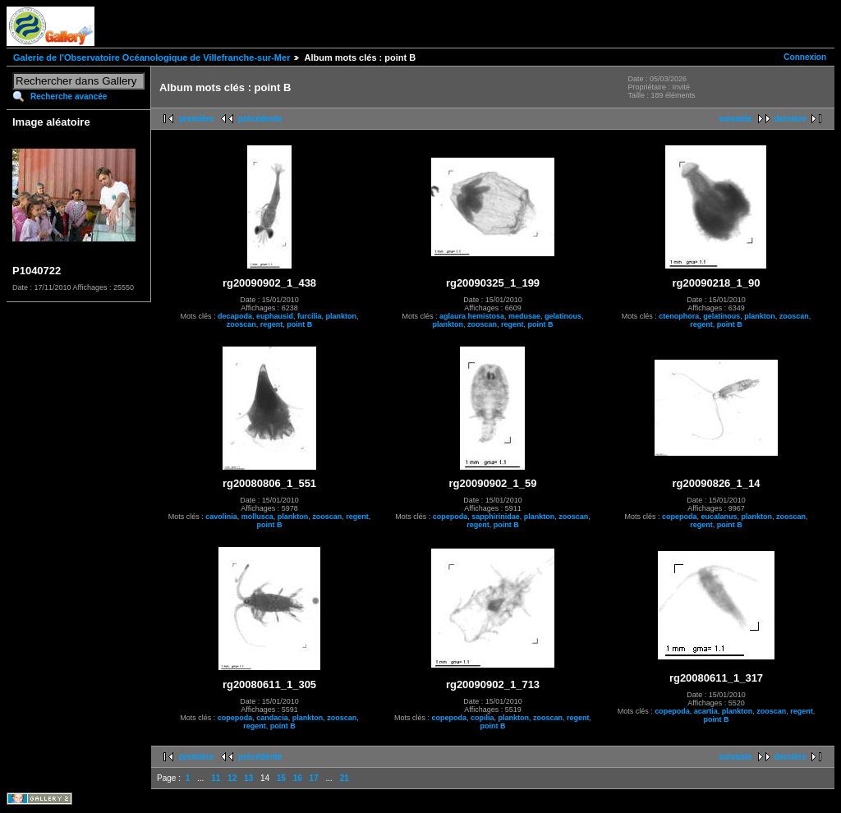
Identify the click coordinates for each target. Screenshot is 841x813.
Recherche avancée (68, 96)
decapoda (235, 316)
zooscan (241, 324)
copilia (482, 718)
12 (232, 778)
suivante (735, 118)
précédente (260, 118)
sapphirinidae (495, 516)
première (196, 118)
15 (281, 778)
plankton (341, 316)
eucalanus (719, 516)
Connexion (805, 57)
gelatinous (563, 316)
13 (248, 778)
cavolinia (221, 516)
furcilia (309, 316)
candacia (272, 718)
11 (215, 778)
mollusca (257, 516)
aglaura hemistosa (471, 316)
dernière (790, 118)
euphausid (274, 316)
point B (299, 324)
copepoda (450, 516)
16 (297, 778)
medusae (524, 316)
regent (271, 324)
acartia (706, 711)
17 (314, 778)
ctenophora (679, 316)
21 (344, 778)
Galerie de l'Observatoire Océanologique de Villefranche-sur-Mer (151, 57)
